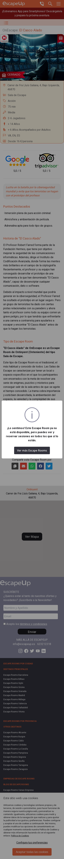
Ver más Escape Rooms (32, 450)
